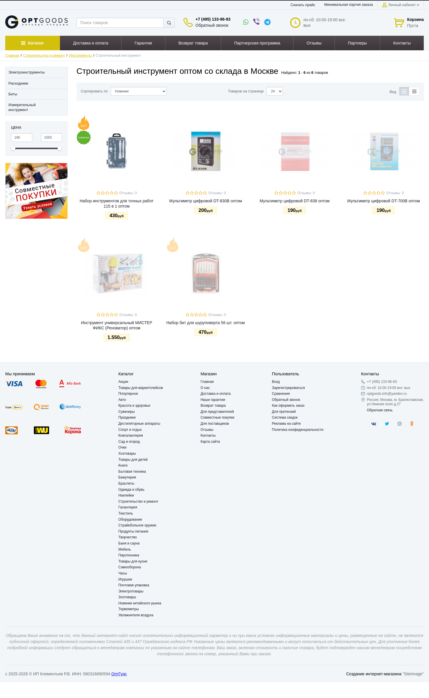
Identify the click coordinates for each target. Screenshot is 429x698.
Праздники (126, 417)
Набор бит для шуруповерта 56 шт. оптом (205, 322)
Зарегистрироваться (288, 388)
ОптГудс (119, 674)
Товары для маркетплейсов (140, 388)
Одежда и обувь (131, 490)
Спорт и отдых (130, 430)
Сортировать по (94, 91)
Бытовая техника (132, 472)
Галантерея (127, 507)
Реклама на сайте (286, 424)
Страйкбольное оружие (137, 525)
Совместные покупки (217, 417)
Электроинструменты (26, 72)
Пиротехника (128, 555)
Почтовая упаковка (133, 585)
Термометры (128, 609)
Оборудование (130, 519)
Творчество (127, 537)
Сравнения (281, 394)
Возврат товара (213, 406)
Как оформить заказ (288, 406)
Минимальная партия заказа (348, 5)
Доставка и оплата (216, 394)
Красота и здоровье (134, 406)
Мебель (124, 549)
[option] (36, 191)
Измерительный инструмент (22, 107)
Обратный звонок (212, 25)
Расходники (18, 83)
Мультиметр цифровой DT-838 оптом (295, 201)
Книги (122, 465)
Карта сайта (210, 442)
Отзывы (207, 430)
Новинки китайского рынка (139, 603)
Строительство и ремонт (44, 55)
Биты (12, 94)
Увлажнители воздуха (135, 615)
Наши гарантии (213, 400)
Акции (123, 382)
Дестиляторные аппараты (139, 424)
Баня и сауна (129, 543)
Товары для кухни (132, 561)
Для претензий (284, 412)
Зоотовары (127, 597)
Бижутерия (127, 477)
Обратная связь (379, 410)
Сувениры (126, 412)
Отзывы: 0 (128, 193)
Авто (122, 400)
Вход (276, 382)
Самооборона (129, 567)
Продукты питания (133, 531)
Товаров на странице (246, 91)
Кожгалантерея (130, 435)
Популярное (128, 394)
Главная (12, 55)
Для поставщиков (215, 424)
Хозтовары (127, 453)
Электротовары (130, 591)
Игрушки (125, 579)
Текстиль (125, 513)
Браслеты (126, 483)
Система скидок (285, 417)
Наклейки (126, 495)
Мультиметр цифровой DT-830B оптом (205, 201)
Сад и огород (129, 442)
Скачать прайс (303, 5)
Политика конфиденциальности (297, 430)
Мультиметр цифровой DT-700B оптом (383, 201)
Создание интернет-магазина (373, 674)
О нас (205, 388)
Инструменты (80, 55)
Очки (122, 447)
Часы (122, 573)
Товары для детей (132, 460)
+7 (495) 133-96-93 (213, 19)
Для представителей (217, 412)
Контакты (208, 435)
